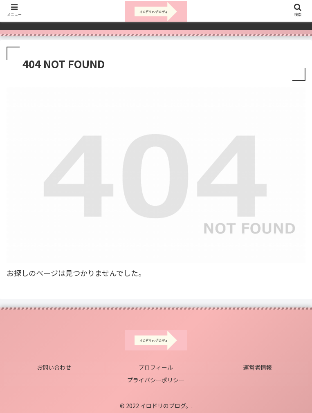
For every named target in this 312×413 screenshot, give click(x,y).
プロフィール (156, 367)
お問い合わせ (54, 367)
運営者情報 (258, 367)
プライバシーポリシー (156, 379)
